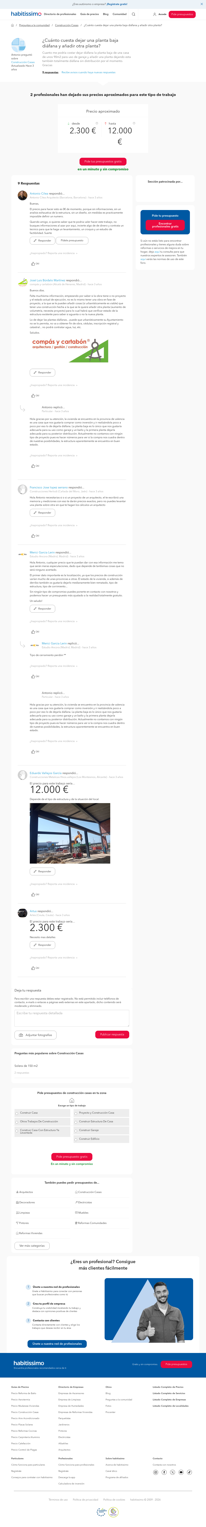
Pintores (62, 1431)
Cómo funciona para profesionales (76, 1465)
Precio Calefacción (20, 1443)
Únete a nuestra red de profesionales (57, 1343)
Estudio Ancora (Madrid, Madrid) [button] (49, 556)
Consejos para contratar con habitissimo (32, 1477)
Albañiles (63, 1443)
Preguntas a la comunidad (34, 25)
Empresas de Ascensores (71, 1393)
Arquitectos (64, 1450)
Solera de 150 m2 (26, 1066)
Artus (33, 911)
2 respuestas (21, 1073)
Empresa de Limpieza (69, 1400)
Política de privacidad (85, 1500)
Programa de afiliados (117, 1477)
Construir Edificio (89, 1139)
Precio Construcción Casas (24, 1412)
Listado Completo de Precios (168, 1387)
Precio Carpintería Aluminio (25, 1437)
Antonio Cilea (39, 193)
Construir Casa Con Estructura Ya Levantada (39, 1131)
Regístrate (16, 1471)
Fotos (108, 1406)
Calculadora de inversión (71, 1484)
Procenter (110, 1412)
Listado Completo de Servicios (169, 1393)
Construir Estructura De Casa (96, 1121)
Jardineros (63, 1425)
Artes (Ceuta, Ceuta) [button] (42, 915)
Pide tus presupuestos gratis (103, 161)
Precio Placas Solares (22, 1425)
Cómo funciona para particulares (28, 1465)
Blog (108, 1393)
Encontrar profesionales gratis (165, 225)
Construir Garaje (89, 1130)
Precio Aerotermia (20, 1400)
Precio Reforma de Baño (23, 1393)
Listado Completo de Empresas (169, 1400)
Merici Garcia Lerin (42, 552)
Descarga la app (66, 1477)
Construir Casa (29, 1113)
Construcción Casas (66, 25)
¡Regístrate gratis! (117, 4)
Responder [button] (42, 241)
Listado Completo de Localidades (170, 1406)
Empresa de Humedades (71, 1406)
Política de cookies (114, 1500)
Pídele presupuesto (72, 240)
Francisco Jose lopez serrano (49, 487)
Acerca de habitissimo (117, 1465)
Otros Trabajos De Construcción (39, 1121)
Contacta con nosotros (164, 1465)
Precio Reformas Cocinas (24, 1431)
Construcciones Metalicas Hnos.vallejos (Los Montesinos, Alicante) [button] (69, 777)
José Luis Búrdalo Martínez (47, 280)
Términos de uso (58, 1500)
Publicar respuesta (112, 1034)
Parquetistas (64, 1418)
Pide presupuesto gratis (71, 1156)
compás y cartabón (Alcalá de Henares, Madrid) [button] (58, 284)
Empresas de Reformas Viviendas (75, 1412)
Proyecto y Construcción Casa (96, 1113)
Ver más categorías (32, 1245)
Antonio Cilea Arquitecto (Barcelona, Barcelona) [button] (58, 197)
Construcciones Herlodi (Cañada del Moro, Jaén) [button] (59, 491)
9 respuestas (50, 72)
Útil (35, 264)
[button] (18, 45)
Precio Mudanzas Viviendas (25, 1406)
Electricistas (64, 1437)
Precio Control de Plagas (24, 1450)
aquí (157, 252)
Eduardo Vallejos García (46, 773)
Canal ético (111, 1471)
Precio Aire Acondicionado (25, 1418)
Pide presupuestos (182, 14)
